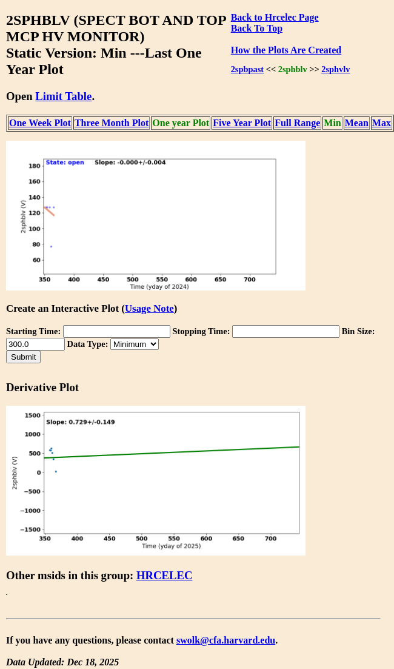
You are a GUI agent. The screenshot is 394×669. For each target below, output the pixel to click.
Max (381, 123)
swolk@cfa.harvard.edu (225, 640)
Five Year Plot (242, 123)
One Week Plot (40, 123)
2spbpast (247, 69)
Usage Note (149, 308)
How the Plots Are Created (286, 50)
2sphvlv (335, 69)
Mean (357, 123)
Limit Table (63, 96)
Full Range (297, 123)
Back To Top (256, 28)
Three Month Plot (112, 123)
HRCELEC (164, 575)
